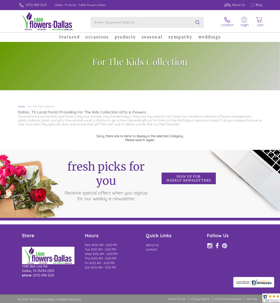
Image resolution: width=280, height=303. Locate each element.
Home (21, 106)
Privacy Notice (200, 299)
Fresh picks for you (106, 180)
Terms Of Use (177, 299)
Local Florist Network (227, 299)
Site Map (251, 299)
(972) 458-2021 (36, 5)
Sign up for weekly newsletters (188, 178)
